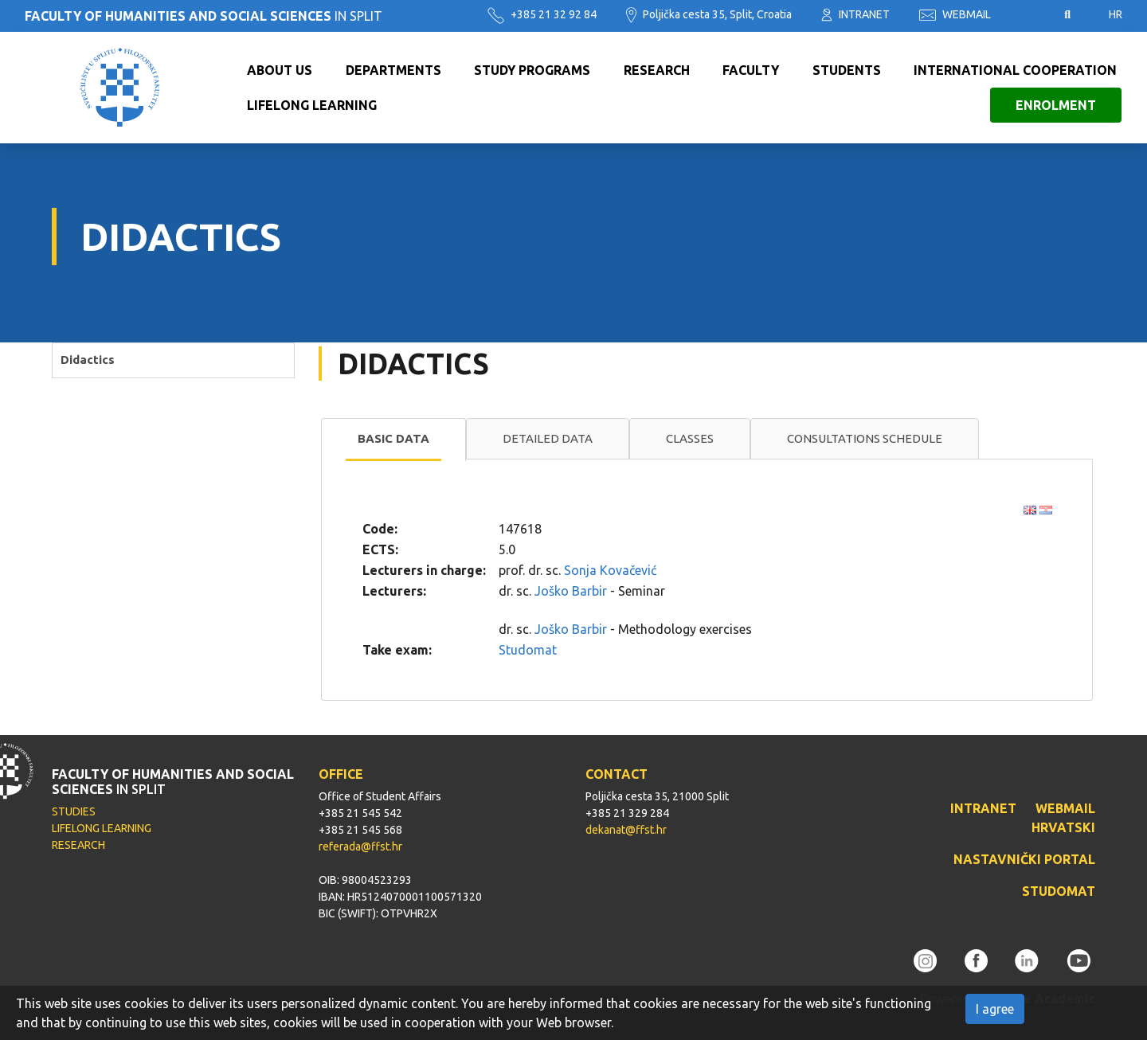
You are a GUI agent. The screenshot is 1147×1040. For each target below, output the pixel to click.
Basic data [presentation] (393, 438)
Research (657, 70)
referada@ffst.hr (360, 846)
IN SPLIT (203, 16)
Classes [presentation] (690, 438)
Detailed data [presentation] (548, 438)
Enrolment (1056, 105)
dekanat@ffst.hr (626, 829)
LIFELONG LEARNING (101, 828)
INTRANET (855, 14)
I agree (995, 1009)
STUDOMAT (1058, 891)
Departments (393, 70)
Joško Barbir (570, 591)
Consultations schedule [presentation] (864, 438)
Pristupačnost (1027, 15)
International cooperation (1015, 70)
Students (846, 70)
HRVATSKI (1063, 827)
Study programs (532, 70)
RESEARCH (78, 845)
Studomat (528, 650)
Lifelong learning (312, 105)
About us (279, 70)
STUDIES (74, 811)
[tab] (393, 439)
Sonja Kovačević (610, 570)
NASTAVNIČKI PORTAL (1024, 859)
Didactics (88, 359)
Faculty (750, 70)
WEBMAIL (955, 14)
